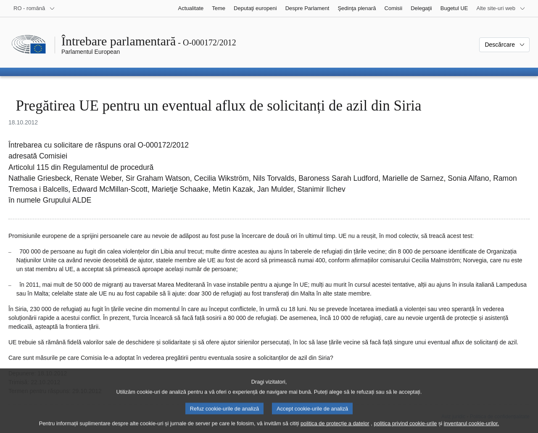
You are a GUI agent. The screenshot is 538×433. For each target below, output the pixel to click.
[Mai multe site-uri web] (501, 8)
